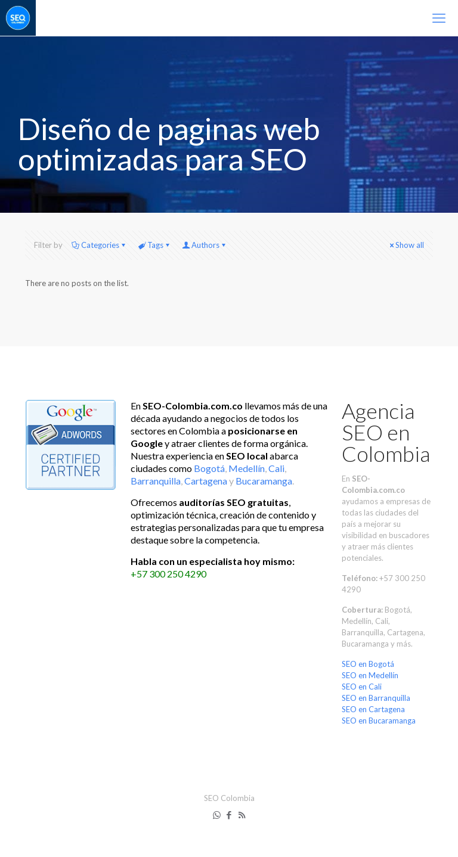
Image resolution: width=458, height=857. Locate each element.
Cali (276, 468)
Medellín (246, 468)
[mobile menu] (439, 18)
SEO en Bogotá (368, 664)
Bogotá (209, 468)
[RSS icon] (241, 814)
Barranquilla (156, 480)
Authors (204, 245)
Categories (99, 245)
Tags (154, 245)
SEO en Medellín (370, 675)
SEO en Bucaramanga (379, 720)
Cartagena (205, 480)
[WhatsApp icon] (216, 814)
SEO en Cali (362, 686)
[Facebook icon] (229, 814)
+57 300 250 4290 (168, 573)
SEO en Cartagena (373, 709)
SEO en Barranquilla (376, 698)
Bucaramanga (264, 480)
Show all (406, 245)
